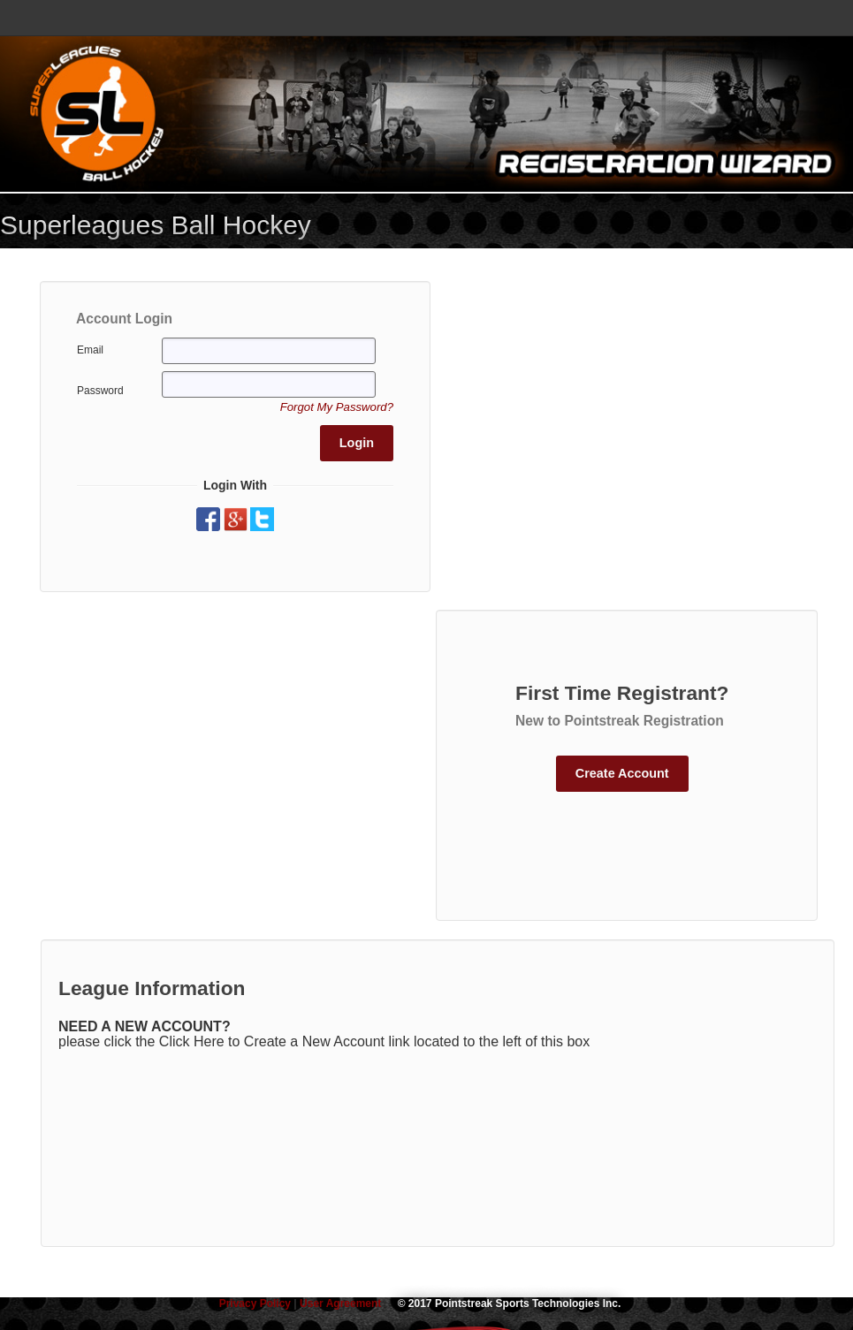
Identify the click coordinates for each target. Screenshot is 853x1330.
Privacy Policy (256, 1303)
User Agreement (340, 1303)
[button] (336, 407)
